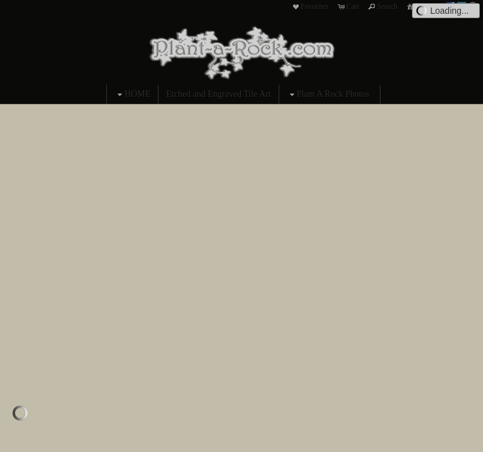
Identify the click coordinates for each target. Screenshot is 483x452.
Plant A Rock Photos (328, 94)
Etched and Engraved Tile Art (218, 94)
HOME (132, 94)
